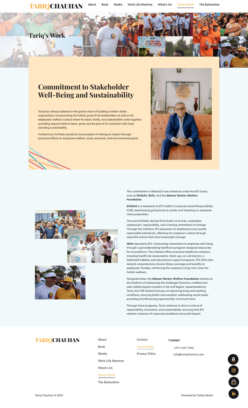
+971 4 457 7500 (184, 348)
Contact (142, 339)
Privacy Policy (146, 354)
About (92, 5)
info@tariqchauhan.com (189, 354)
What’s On (165, 5)
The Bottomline (209, 5)
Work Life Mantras (140, 5)
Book (105, 5)
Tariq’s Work (185, 5)
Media (118, 5)
